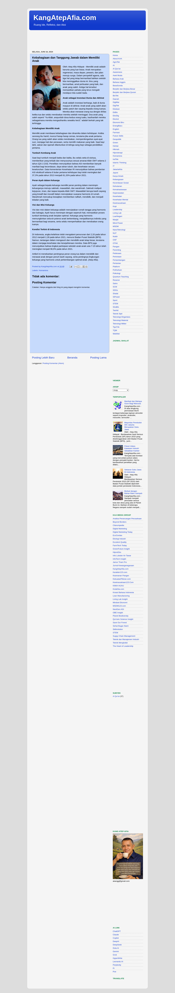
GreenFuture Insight (121, 549)
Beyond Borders (119, 522)
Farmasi (116, 132)
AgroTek (116, 62)
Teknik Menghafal (120, 643)
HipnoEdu (117, 552)
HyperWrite (117, 958)
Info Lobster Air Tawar (122, 556)
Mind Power (118, 223)
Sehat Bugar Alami (121, 626)
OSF (115, 240)
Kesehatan (117, 196)
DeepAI (116, 941)
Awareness (117, 72)
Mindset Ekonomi (120, 602)
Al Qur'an (117, 69)
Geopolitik (117, 139)
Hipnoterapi (117, 153)
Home (115, 55)
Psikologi (116, 273)
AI (114, 65)
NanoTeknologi (119, 230)
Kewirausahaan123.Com (123, 582)
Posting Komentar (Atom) (53, 363)
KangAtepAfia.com (64, 18)
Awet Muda (117, 75)
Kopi (115, 206)
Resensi (116, 280)
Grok (115, 955)
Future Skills (118, 136)
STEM (115, 304)
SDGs (115, 290)
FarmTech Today (120, 545)
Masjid (115, 220)
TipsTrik (116, 327)
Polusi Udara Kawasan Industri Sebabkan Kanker (131, 448)
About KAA (117, 59)
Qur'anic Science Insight (123, 619)
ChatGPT (117, 931)
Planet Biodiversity (120, 616)
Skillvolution (118, 629)
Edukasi (116, 109)
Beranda (72, 357)
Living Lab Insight (120, 599)
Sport (115, 300)
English (116, 129)
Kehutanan (117, 186)
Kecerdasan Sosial (121, 183)
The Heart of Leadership (123, 646)
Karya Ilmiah (118, 176)
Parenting (117, 250)
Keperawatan (118, 193)
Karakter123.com (120, 572)
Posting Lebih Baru (43, 357)
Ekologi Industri (119, 539)
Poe (114, 972)
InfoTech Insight (119, 559)
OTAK (115, 243)
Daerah (116, 99)
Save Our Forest (120, 623)
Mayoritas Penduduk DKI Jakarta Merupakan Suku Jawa (133, 426)
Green (115, 143)
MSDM (116, 226)
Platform (116, 267)
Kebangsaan (118, 179)
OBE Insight (118, 613)
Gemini (116, 951)
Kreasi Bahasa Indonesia (123, 592)
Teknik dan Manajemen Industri (126, 639)
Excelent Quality (120, 542)
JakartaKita (117, 169)
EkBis (115, 112)
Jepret (115, 173)
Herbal (115, 146)
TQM (115, 330)
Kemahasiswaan (120, 189)
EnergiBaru (117, 126)
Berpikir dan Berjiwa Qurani (124, 92)
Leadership (117, 210)
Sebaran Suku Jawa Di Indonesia (132, 471)
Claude (116, 935)
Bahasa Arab (118, 79)
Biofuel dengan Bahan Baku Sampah (133, 492)
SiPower (116, 297)
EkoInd (116, 119)
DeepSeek (117, 945)
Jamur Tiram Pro (120, 562)
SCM (115, 287)
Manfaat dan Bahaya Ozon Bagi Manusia (133, 402)
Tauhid (115, 310)
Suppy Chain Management (124, 636)
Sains (115, 283)
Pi (113, 968)
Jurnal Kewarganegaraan (123, 565)
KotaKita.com (118, 589)
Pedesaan (117, 253)
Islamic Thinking (119, 163)
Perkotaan (117, 257)
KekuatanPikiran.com (122, 579)
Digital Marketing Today (122, 532)
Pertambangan (119, 260)
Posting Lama (98, 357)
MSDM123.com (119, 606)
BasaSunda (118, 86)
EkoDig (116, 116)
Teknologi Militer (119, 324)
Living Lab (117, 213)
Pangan (116, 247)
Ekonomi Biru (118, 122)
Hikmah (116, 149)
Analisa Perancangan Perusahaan (127, 519)
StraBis (116, 307)
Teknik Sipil (117, 314)
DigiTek (116, 106)
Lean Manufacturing (121, 596)
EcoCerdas (117, 535)
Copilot (116, 938)
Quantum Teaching (121, 277)
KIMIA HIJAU (118, 586)
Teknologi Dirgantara (121, 317)
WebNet (116, 334)
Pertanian (117, 263)
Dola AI (116, 948)
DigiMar (116, 102)
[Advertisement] (80, 40)
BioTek (116, 96)
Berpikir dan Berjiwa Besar (124, 89)
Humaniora (43, 270)
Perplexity (117, 965)
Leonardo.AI (118, 961)
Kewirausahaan (119, 203)
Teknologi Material (120, 320)
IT (113, 166)
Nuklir (115, 236)
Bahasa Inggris (119, 82)
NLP (114, 233)
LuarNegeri (117, 216)
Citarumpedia (118, 525)
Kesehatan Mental (120, 200)
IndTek (115, 159)
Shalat (115, 293)
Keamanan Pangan (121, 576)
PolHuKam (117, 270)
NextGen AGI (118, 609)
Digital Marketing (120, 529)
